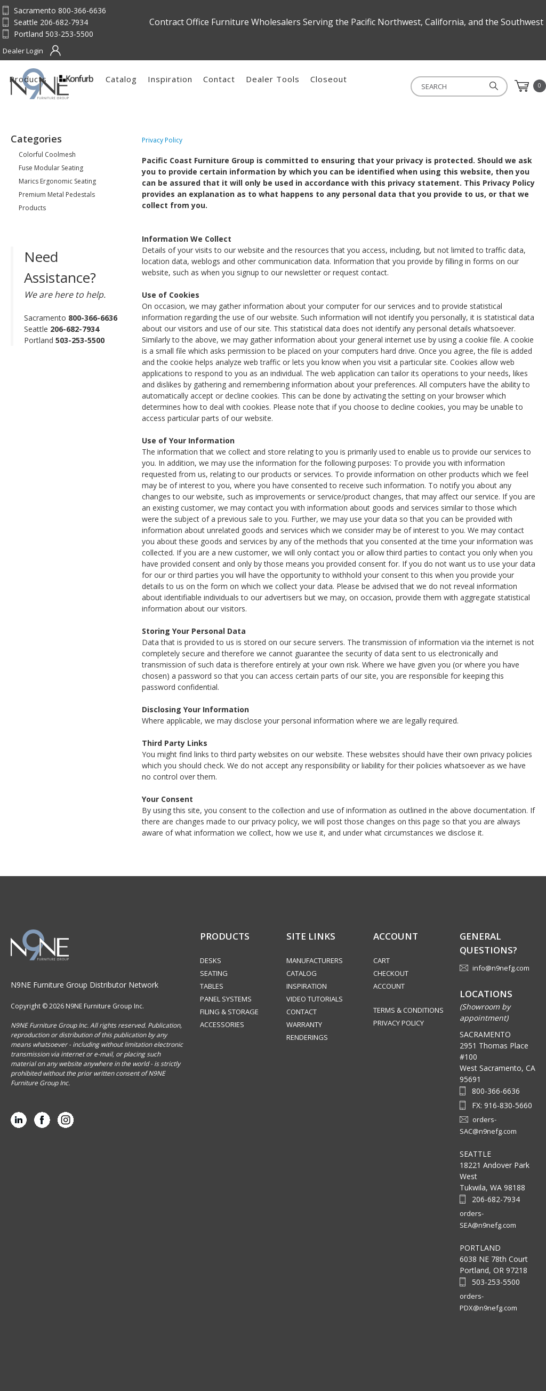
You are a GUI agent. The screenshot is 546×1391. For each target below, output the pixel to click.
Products (152, 86)
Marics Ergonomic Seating (57, 181)
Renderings (307, 1037)
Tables (211, 986)
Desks (210, 960)
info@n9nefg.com (500, 968)
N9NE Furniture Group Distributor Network (84, 985)
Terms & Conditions (408, 1010)
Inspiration (294, 86)
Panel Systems (226, 999)
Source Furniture (63, 83)
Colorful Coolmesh (47, 154)
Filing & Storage (229, 1011)
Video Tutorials (314, 999)
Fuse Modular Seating (51, 167)
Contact (343, 86)
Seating (214, 973)
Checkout (390, 973)
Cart (381, 960)
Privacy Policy (398, 1023)
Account (389, 986)
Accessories (222, 1024)
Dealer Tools (397, 86)
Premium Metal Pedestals (57, 194)
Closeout (453, 86)
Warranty (304, 1024)
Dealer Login (23, 50)
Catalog (245, 86)
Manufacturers (314, 960)
